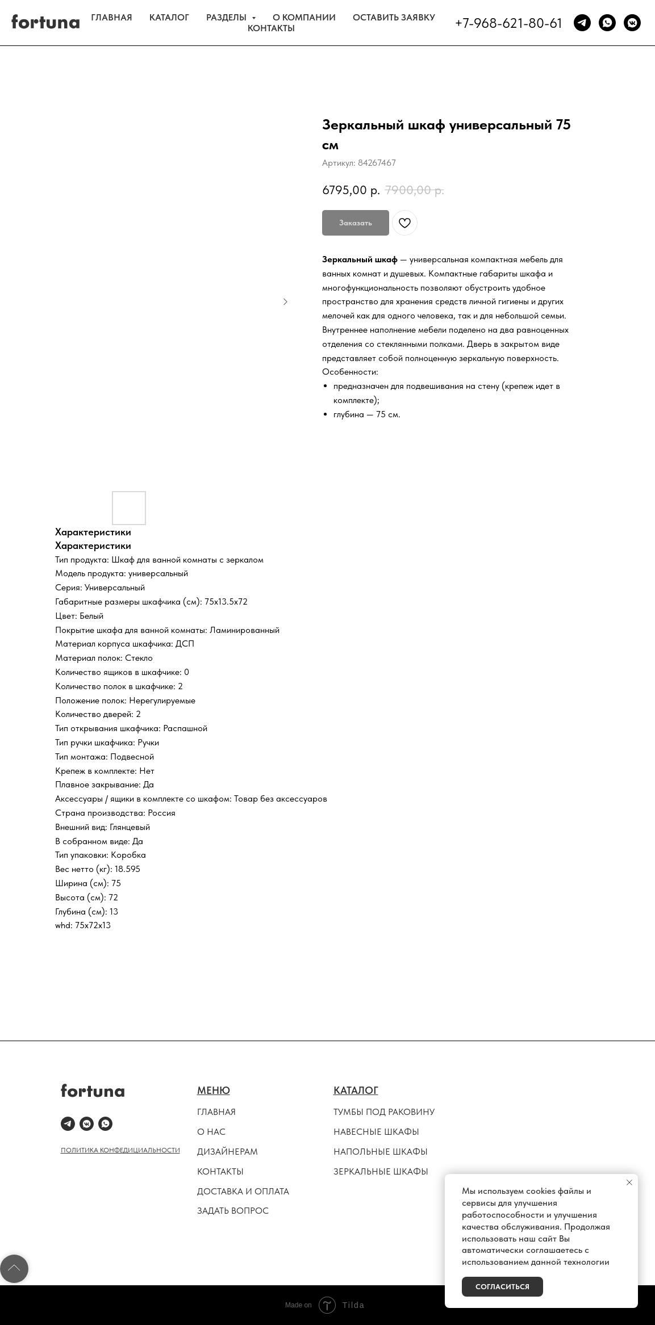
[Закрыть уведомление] (629, 1182)
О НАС (211, 1131)
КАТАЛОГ (169, 17)
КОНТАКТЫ (271, 28)
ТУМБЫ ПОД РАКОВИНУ (384, 1111)
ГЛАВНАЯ (111, 17)
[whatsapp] (607, 22)
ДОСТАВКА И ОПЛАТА (243, 1191)
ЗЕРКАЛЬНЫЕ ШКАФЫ (380, 1171)
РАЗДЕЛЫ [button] (227, 17)
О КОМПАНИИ (304, 17)
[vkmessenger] (632, 22)
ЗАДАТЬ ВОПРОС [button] (233, 1210)
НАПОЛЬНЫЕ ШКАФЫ (380, 1151)
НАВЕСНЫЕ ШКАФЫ (376, 1131)
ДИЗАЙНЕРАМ (227, 1151)
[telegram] (582, 22)
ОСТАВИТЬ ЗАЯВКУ (394, 17)
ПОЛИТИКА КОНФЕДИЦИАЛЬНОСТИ (120, 1150)
